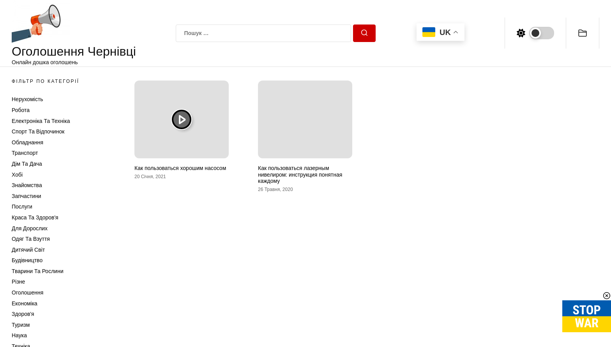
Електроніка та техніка (41, 121)
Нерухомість (27, 99)
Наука (19, 335)
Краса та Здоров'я (35, 217)
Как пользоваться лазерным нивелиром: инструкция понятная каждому (300, 174)
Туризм (21, 325)
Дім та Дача (27, 164)
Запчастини (26, 196)
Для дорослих (30, 228)
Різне (18, 282)
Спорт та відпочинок (38, 131)
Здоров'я (23, 314)
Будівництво (27, 260)
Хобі (17, 175)
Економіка (24, 303)
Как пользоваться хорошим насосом (180, 168)
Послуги (22, 206)
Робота (21, 110)
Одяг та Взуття (31, 239)
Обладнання (27, 142)
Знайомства (27, 185)
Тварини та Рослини (38, 271)
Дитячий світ (28, 250)
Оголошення (27, 292)
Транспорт (25, 153)
